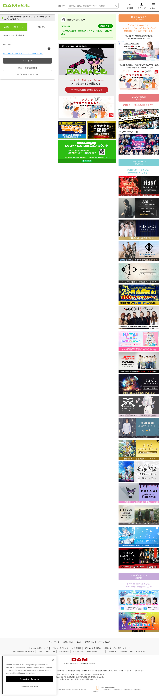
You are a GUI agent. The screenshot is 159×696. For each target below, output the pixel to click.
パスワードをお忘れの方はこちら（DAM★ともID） (23, 54)
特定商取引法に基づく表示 (23, 652)
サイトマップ (54, 642)
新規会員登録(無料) (27, 68)
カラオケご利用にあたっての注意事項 (66, 648)
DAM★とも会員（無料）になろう (86, 90)
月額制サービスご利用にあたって (117, 648)
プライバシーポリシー (46, 652)
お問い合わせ (68, 642)
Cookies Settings (29, 686)
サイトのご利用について (38, 648)
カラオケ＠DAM (103, 642)
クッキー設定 (64, 652)
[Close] (53, 660)
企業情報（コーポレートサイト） (133, 652)
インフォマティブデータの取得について (88, 652)
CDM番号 (41, 27)
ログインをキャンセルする (27, 74)
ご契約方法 (112, 652)
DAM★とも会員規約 (93, 648)
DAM (79, 642)
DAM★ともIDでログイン (14, 27)
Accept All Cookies (29, 679)
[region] (29, 675)
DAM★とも (89, 642)
